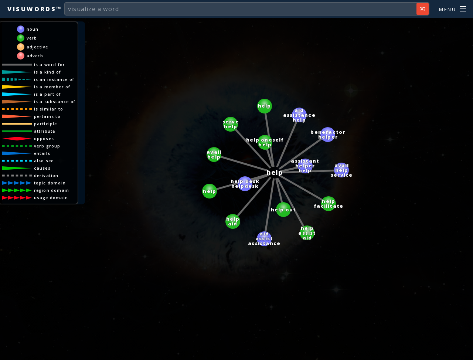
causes (42, 168)
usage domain (51, 197)
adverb (35, 55)
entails (42, 153)
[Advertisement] (236, 351)
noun (33, 29)
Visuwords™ (34, 9)
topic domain (50, 183)
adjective (37, 47)
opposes (44, 138)
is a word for (49, 64)
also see (44, 160)
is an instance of (54, 79)
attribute (44, 131)
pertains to (47, 116)
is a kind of (47, 72)
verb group (47, 146)
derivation (46, 175)
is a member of (52, 86)
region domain (51, 190)
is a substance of (54, 101)
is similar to (49, 109)
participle (45, 123)
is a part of (47, 94)
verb (32, 38)
